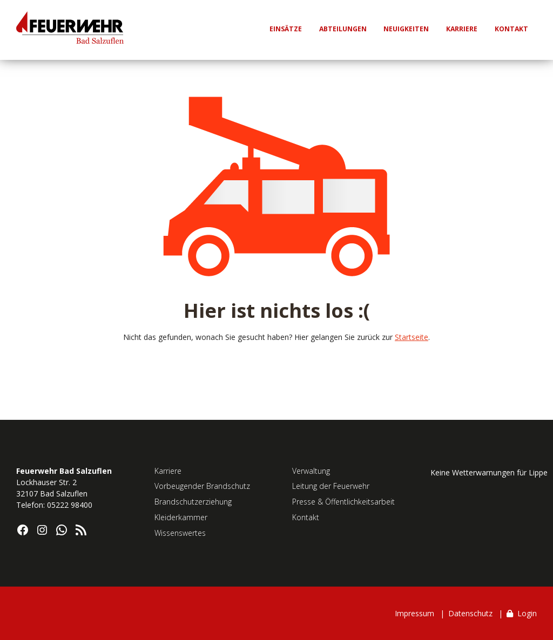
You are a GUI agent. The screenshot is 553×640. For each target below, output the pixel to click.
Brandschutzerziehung (193, 501)
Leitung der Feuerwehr (330, 486)
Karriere (167, 471)
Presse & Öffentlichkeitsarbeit (343, 501)
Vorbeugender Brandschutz (202, 486)
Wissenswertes (180, 533)
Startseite (411, 337)
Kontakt (305, 517)
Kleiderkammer (180, 517)
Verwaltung (311, 471)
